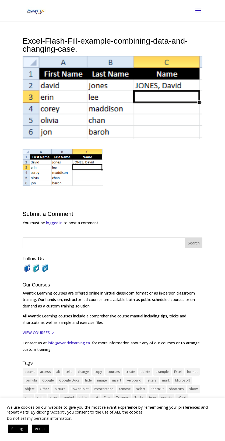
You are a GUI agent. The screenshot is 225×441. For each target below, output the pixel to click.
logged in (54, 222)
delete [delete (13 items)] (145, 371)
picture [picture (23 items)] (60, 389)
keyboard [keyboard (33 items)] (133, 380)
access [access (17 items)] (45, 371)
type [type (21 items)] (152, 397)
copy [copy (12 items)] (98, 371)
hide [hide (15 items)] (88, 380)
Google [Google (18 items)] (48, 380)
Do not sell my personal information (39, 418)
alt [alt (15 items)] (58, 371)
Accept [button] (40, 428)
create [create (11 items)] (130, 371)
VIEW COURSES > (38, 332)
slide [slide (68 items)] (40, 397)
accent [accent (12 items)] (30, 371)
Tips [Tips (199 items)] (107, 397)
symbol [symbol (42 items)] (68, 397)
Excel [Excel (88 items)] (178, 371)
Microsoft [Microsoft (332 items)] (182, 380)
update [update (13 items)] (166, 397)
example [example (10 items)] (162, 371)
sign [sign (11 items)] (28, 397)
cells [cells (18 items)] (68, 371)
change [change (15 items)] (83, 371)
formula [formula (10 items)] (31, 380)
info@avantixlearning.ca (69, 342)
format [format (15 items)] (192, 371)
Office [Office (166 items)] (44, 389)
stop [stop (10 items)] (53, 397)
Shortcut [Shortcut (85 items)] (157, 389)
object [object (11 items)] (29, 389)
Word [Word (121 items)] (182, 397)
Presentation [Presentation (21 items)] (104, 389)
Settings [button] (17, 428)
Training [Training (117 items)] (122, 397)
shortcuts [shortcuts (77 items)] (176, 389)
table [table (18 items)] (83, 397)
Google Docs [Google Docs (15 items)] (69, 380)
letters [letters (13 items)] (152, 380)
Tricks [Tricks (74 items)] (139, 397)
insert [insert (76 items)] (116, 380)
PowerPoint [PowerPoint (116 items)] (80, 389)
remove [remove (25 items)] (125, 389)
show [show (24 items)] (193, 389)
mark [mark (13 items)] (166, 380)
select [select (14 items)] (140, 389)
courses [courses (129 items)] (113, 371)
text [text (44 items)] (95, 397)
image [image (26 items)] (102, 380)
